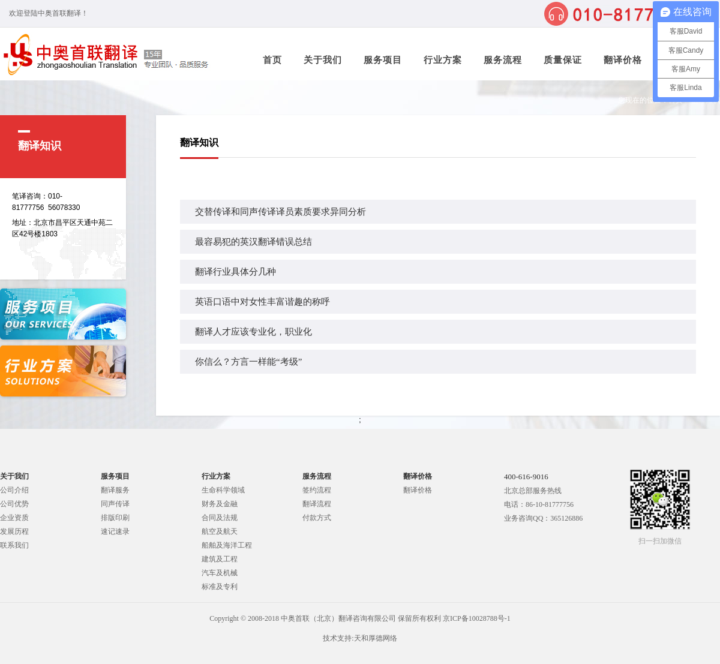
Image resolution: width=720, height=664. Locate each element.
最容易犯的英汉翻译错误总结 (253, 242)
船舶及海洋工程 (227, 545)
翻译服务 (115, 490)
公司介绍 (14, 490)
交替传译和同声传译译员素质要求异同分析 (280, 212)
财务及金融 (220, 504)
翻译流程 (316, 504)
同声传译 (115, 504)
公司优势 (14, 504)
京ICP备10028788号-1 (477, 618)
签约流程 (316, 490)
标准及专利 (220, 586)
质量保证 (563, 60)
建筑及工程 (220, 559)
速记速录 (115, 531)
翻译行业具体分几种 (235, 272)
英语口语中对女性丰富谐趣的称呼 (262, 302)
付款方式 (316, 517)
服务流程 (503, 60)
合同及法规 (220, 517)
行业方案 (443, 60)
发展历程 (14, 531)
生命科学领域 (223, 490)
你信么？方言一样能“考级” (248, 361)
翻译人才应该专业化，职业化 (253, 331)
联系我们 (14, 545)
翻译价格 (623, 60)
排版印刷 (115, 517)
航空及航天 (220, 531)
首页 (272, 60)
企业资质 (14, 517)
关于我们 (323, 60)
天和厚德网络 (375, 638)
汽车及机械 (220, 573)
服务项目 (383, 60)
